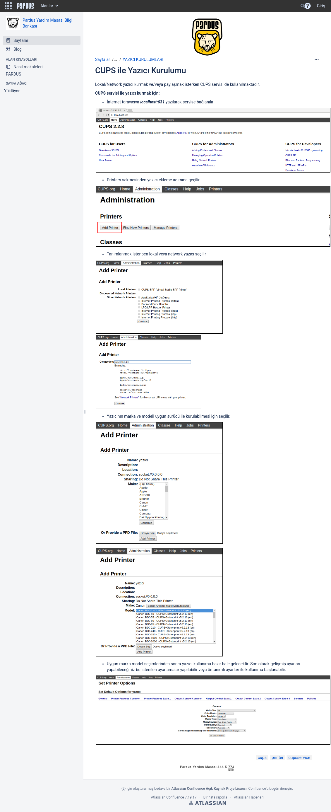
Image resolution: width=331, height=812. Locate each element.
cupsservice (299, 757)
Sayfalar (102, 59)
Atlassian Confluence (167, 797)
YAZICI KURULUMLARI (143, 59)
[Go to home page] (25, 6)
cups (262, 757)
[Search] (302, 6)
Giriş (321, 6)
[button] (8, 6)
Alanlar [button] (46, 6)
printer (278, 757)
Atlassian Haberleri (248, 797)
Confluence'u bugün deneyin (270, 789)
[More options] (316, 59)
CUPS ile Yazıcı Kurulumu (140, 70)
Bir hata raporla (215, 797)
